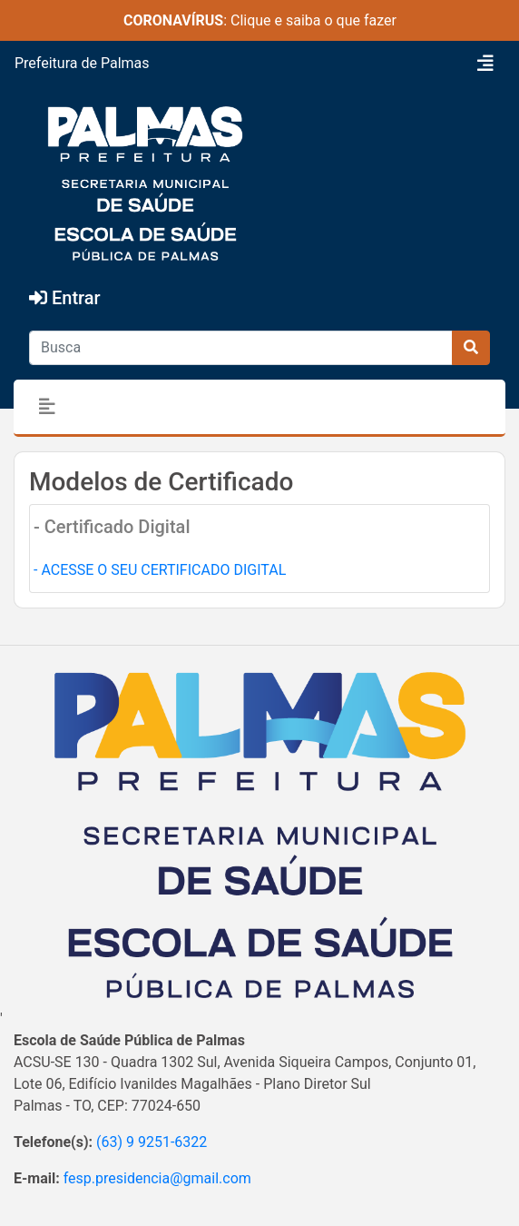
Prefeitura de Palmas (82, 63)
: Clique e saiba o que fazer (260, 20)
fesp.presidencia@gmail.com (157, 1178)
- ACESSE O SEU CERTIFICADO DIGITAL (160, 569)
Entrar (65, 298)
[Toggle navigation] (485, 63)
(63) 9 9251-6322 (151, 1142)
